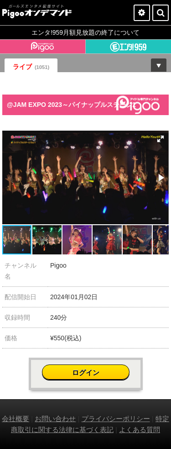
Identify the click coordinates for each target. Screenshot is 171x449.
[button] (160, 139)
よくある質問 (139, 429)
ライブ (31, 66)
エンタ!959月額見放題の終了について (85, 32)
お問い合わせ (55, 419)
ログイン (85, 372)
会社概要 (15, 419)
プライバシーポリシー (116, 419)
